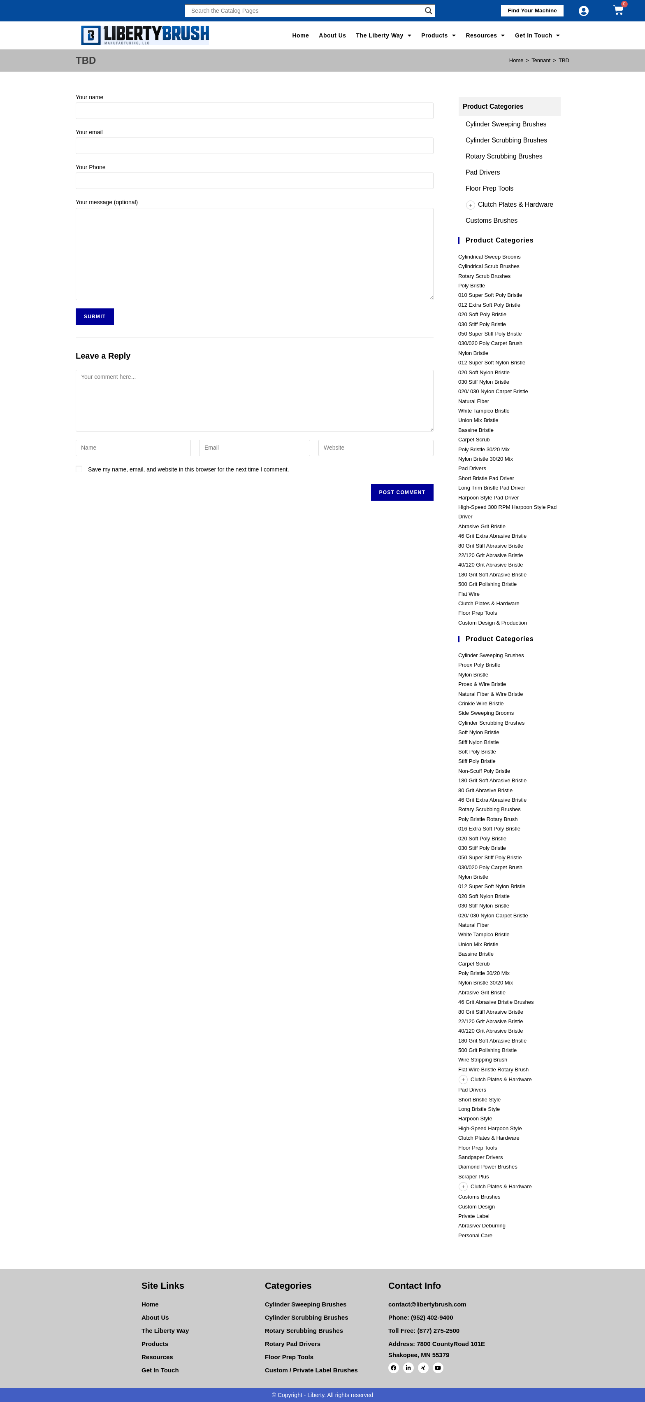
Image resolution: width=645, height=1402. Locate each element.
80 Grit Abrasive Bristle (485, 790)
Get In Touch (537, 35)
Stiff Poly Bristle (477, 761)
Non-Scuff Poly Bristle (484, 771)
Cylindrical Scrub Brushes (489, 266)
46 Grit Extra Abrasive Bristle (492, 536)
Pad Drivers (483, 172)
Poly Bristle (471, 285)
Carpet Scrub (474, 439)
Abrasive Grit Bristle (482, 526)
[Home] (516, 60)
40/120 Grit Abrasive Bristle (490, 565)
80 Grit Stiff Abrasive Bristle (490, 546)
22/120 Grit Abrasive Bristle (490, 555)
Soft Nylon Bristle (478, 732)
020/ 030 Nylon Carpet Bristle (493, 391)
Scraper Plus (473, 1176)
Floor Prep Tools (489, 188)
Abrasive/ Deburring (482, 1225)
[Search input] (305, 11)
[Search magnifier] (428, 11)
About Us (332, 35)
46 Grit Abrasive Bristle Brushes (496, 1002)
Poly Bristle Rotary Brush (488, 819)
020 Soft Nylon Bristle (484, 372)
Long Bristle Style (479, 1109)
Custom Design (476, 1207)
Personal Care (475, 1235)
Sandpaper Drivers (480, 1157)
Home (300, 35)
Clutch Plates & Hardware (509, 204)
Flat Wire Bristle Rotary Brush (493, 1069)
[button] (530, 11)
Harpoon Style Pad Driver (488, 498)
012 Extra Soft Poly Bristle (489, 305)
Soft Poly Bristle (477, 752)
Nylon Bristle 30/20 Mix (485, 459)
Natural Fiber (473, 401)
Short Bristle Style (479, 1099)
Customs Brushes (491, 220)
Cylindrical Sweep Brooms (489, 257)
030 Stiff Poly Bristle (482, 324)
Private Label (474, 1216)
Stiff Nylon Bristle (478, 742)
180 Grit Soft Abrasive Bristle (492, 575)
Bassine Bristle (476, 430)
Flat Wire (469, 594)
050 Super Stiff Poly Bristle (490, 334)
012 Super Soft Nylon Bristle (491, 362)
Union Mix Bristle (478, 420)
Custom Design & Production (492, 623)
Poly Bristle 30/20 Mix (484, 449)
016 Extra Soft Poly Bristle (489, 829)
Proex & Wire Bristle (482, 684)
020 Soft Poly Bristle (482, 314)
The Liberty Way (384, 35)
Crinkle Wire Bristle (481, 703)
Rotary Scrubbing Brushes (504, 156)
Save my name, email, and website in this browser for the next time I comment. (188, 469)
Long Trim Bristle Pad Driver (491, 488)
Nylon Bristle (473, 353)
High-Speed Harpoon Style (490, 1128)
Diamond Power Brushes (487, 1167)
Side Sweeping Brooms (486, 713)
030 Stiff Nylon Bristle (483, 382)
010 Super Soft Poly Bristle (490, 295)
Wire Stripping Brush (482, 1060)
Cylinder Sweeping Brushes (506, 124)
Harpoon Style (475, 1118)
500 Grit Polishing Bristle (487, 584)
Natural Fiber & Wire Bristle (490, 694)
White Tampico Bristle (484, 411)
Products (438, 35)
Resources (485, 35)
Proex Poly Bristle (479, 665)
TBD (564, 60)
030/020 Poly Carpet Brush (490, 343)
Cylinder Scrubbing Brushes (506, 140)
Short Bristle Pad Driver (486, 478)
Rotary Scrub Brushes (484, 276)
